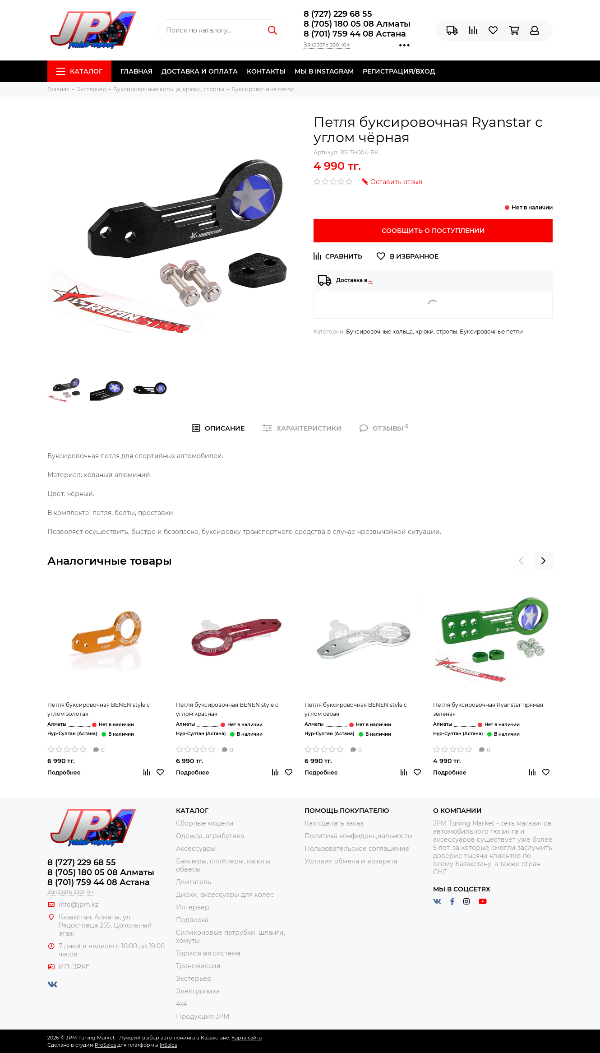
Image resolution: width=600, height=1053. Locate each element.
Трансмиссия (198, 966)
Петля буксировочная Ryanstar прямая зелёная (488, 709)
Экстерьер (194, 978)
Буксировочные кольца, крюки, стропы (401, 331)
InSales (168, 1045)
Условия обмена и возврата (351, 861)
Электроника (198, 991)
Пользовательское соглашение (357, 848)
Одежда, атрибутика (210, 836)
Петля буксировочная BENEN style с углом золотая (98, 709)
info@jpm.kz (78, 904)
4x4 (181, 1004)
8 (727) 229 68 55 (338, 14)
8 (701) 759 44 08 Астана (355, 34)
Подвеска (192, 920)
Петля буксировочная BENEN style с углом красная (227, 709)
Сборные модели (205, 823)
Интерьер (192, 907)
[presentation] (521, 561)
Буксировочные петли (491, 331)
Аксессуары (196, 848)
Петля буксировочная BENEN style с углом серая (356, 709)
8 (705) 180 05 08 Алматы (357, 24)
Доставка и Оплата (200, 71)
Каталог (79, 71)
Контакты (266, 71)
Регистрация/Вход (399, 71)
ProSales (105, 1045)
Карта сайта (246, 1037)
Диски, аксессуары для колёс (225, 895)
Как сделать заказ (334, 823)
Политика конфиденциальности (358, 836)
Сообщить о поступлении (433, 231)
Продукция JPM (202, 1016)
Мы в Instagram (324, 71)
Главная (136, 71)
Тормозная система (208, 953)
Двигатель (193, 882)
